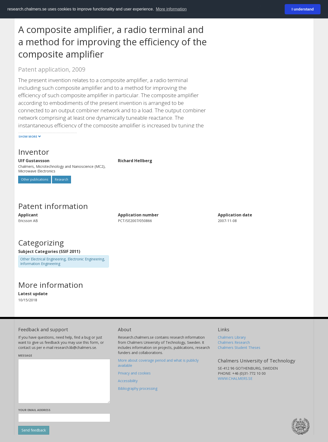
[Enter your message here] (64, 381)
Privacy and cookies (134, 373)
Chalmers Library (232, 337)
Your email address (34, 410)
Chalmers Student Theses (239, 347)
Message (25, 355)
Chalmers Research (234, 342)
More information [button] (171, 9)
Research (61, 179)
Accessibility (128, 380)
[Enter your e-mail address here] (64, 417)
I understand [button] (303, 9)
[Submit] (33, 430)
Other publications (34, 179)
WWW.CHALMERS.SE (235, 378)
